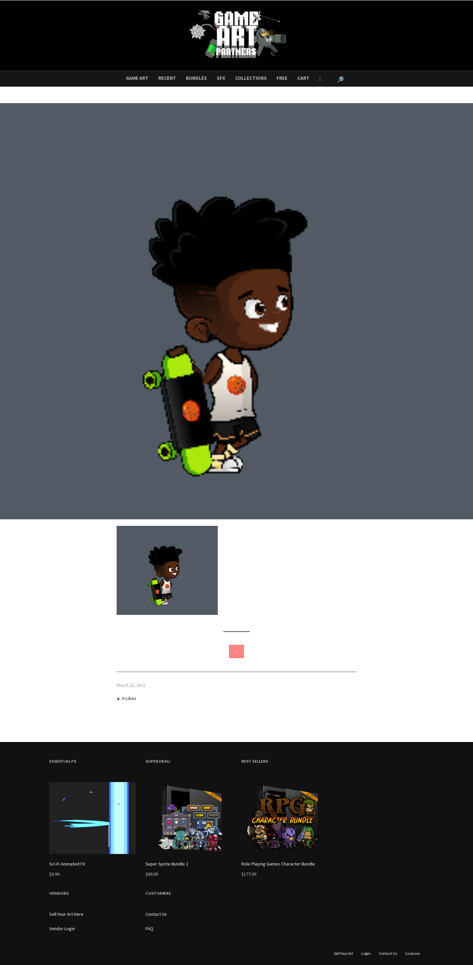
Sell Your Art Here (66, 914)
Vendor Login (62, 928)
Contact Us (156, 914)
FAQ (149, 928)
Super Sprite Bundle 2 (167, 864)
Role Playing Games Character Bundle (278, 864)
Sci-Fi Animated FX (67, 864)
